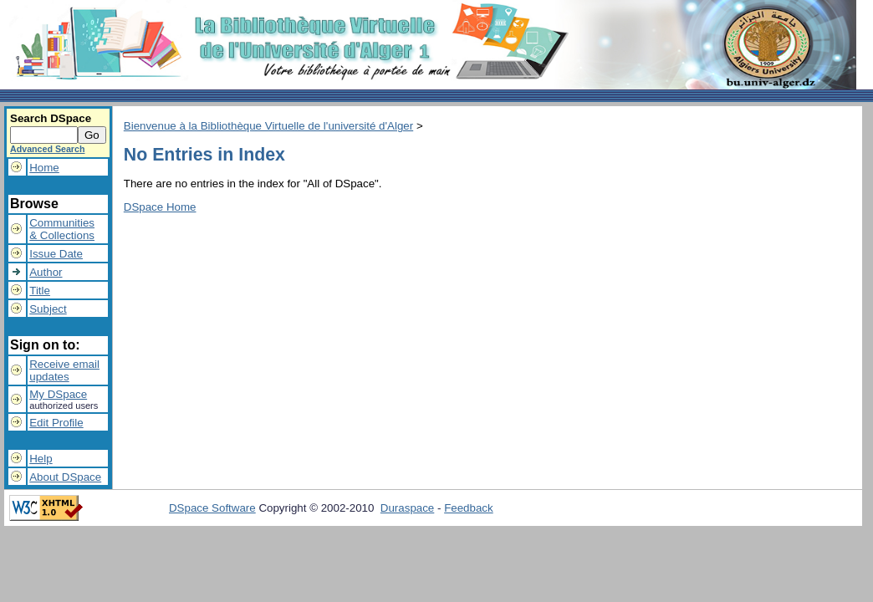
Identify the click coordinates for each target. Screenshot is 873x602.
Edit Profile (56, 422)
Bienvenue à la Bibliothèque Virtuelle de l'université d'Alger (268, 126)
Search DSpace (50, 118)
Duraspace (407, 508)
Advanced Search (47, 149)
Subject (47, 309)
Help (40, 458)
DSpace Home (160, 207)
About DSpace (65, 477)
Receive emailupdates (64, 370)
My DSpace (58, 394)
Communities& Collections (61, 229)
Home (44, 167)
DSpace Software (212, 508)
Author (45, 272)
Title (39, 290)
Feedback (468, 508)
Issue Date (56, 253)
